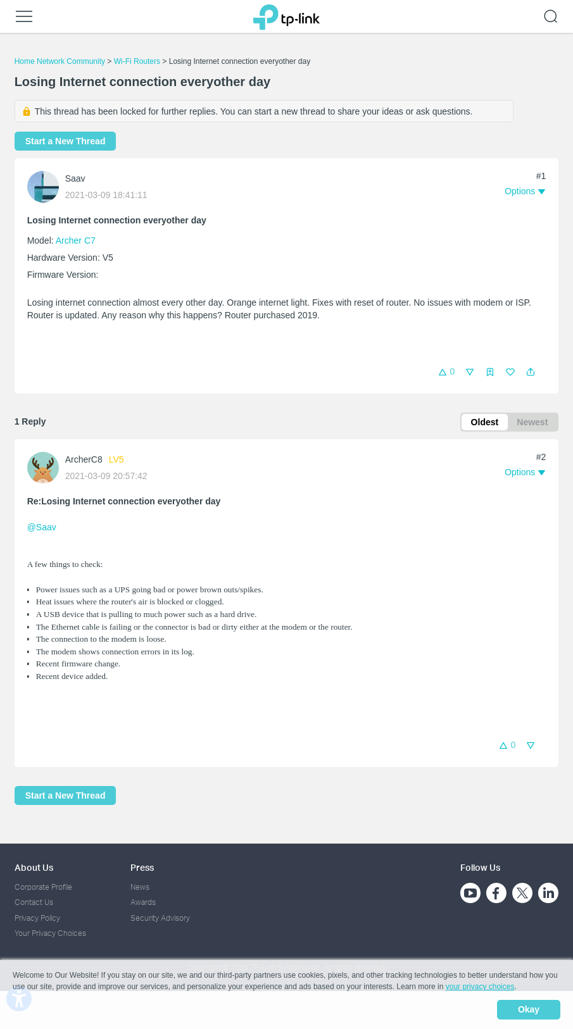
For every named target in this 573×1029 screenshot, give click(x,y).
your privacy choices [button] (480, 987)
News (139, 887)
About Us (34, 867)
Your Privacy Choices (50, 933)
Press (142, 867)
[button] (531, 372)
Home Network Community (60, 61)
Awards (143, 902)
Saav (75, 178)
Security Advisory (160, 918)
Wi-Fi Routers (138, 61)
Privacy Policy (37, 918)
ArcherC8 (84, 459)
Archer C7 (76, 240)
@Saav (41, 527)
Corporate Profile (43, 887)
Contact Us (34, 902)
